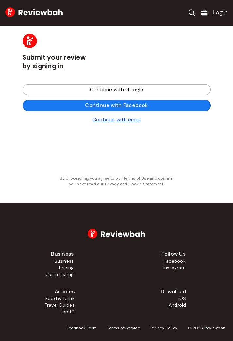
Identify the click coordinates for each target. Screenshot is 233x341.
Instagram (174, 268)
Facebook (175, 261)
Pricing (66, 268)
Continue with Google (116, 89)
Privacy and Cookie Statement (134, 184)
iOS (182, 298)
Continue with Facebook (116, 105)
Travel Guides (60, 305)
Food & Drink (60, 298)
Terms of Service (123, 328)
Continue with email (116, 119)
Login (220, 12)
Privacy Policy (163, 328)
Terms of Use (136, 178)
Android (177, 305)
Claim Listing (59, 274)
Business (64, 261)
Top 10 (67, 311)
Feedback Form (82, 328)
